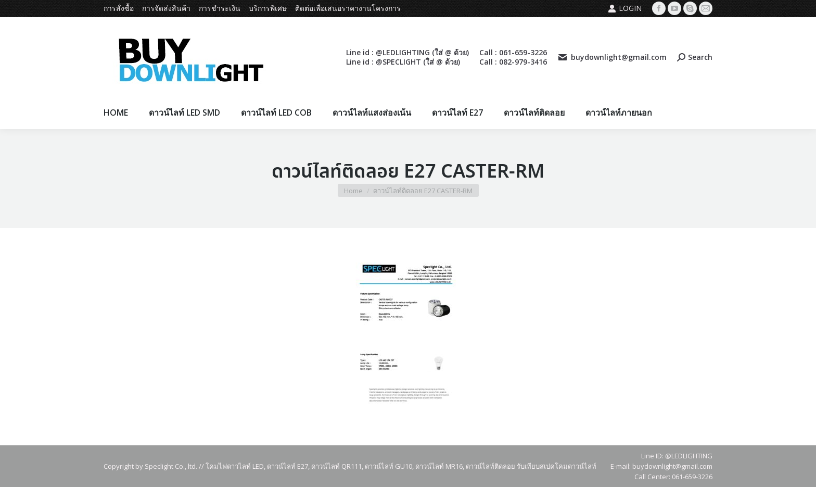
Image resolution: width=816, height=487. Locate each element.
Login (625, 8)
